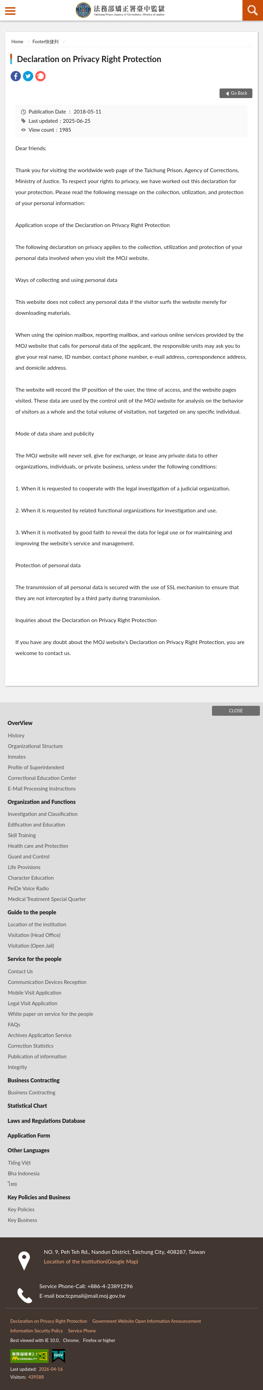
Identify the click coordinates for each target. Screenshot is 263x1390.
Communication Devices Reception (47, 982)
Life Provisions (24, 867)
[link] (16, 77)
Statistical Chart (27, 1105)
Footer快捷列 (46, 41)
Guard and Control (28, 856)
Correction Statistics (30, 1046)
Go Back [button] (239, 93)
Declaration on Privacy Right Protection (89, 59)
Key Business (22, 1220)
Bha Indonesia (23, 1173)
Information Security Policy (36, 1330)
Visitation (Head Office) (34, 935)
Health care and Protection (38, 846)
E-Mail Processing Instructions (42, 788)
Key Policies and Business (39, 1197)
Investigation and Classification (43, 814)
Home (17, 41)
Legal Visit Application (32, 1003)
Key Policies (21, 1209)
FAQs (14, 1024)
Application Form (29, 1135)
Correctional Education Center (42, 778)
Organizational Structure (35, 746)
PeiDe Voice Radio (28, 888)
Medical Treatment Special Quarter (47, 899)
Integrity (17, 1067)
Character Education (31, 878)
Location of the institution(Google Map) (91, 1261)
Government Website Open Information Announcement (146, 1321)
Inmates (17, 756)
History (16, 735)
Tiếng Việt (19, 1163)
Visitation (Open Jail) (31, 945)
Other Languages (28, 1150)
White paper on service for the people (50, 1014)
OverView (20, 723)
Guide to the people (32, 912)
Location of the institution (37, 924)
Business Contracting (34, 1080)
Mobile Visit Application (34, 992)
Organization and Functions (42, 801)
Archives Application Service (40, 1035)
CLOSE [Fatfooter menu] (236, 710)
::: (5, 5)
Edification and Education (36, 824)
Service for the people (35, 958)
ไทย (12, 1184)
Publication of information (37, 1056)
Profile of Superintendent (36, 767)
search (252, 10)
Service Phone (82, 1330)
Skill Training (22, 835)
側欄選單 (10, 11)
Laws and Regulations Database (46, 1120)
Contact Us (20, 971)
